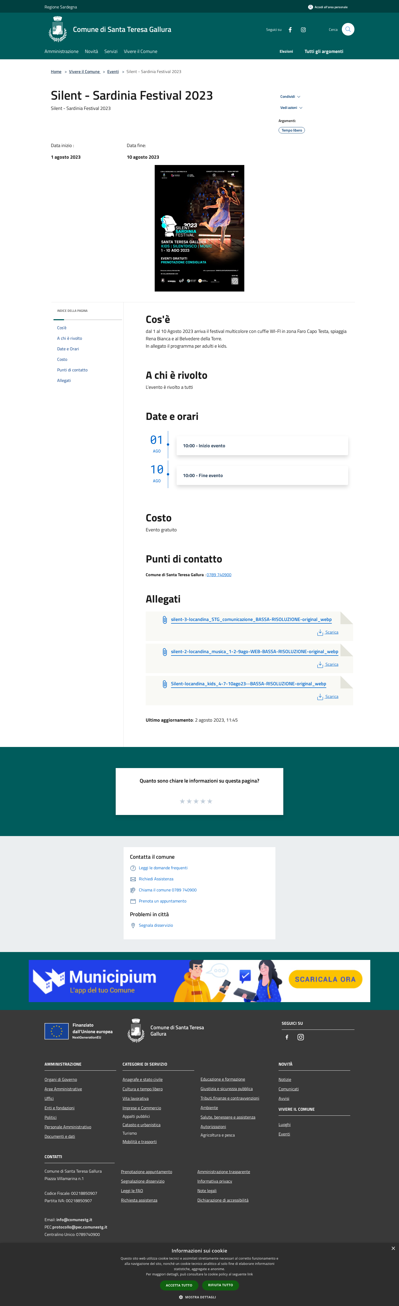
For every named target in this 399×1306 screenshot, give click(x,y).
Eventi (113, 71)
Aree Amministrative (63, 1089)
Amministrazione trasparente (223, 1171)
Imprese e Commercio (142, 1108)
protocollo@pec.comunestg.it (79, 1227)
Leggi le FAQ (132, 1190)
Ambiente (209, 1107)
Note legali (207, 1190)
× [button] (393, 1249)
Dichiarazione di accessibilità (223, 1200)
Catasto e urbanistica (141, 1124)
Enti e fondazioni (60, 1108)
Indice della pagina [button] (72, 310)
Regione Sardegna (61, 7)
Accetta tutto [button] (179, 1285)
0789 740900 (219, 574)
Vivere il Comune (85, 71)
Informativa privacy (214, 1181)
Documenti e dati (60, 1136)
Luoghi (285, 1124)
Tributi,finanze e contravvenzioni (230, 1098)
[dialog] (199, 1274)
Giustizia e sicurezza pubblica (227, 1088)
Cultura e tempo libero (143, 1089)
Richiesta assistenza (139, 1200)
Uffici (49, 1098)
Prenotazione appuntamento (146, 1171)
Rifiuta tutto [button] (220, 1285)
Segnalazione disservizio (142, 1181)
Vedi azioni (292, 108)
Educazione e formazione (223, 1079)
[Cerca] (348, 29)
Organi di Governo (61, 1079)
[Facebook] (288, 29)
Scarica (327, 632)
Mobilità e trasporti (140, 1141)
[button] (199, 1297)
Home (56, 71)
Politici (51, 1117)
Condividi (291, 97)
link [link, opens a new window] (250, 1274)
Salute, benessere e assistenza (228, 1117)
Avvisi (284, 1098)
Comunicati (289, 1089)
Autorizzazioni (213, 1126)
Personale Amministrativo (68, 1127)
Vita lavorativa (136, 1098)
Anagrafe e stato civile (143, 1079)
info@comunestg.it (74, 1219)
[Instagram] (301, 29)
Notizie (285, 1079)
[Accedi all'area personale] (327, 7)
